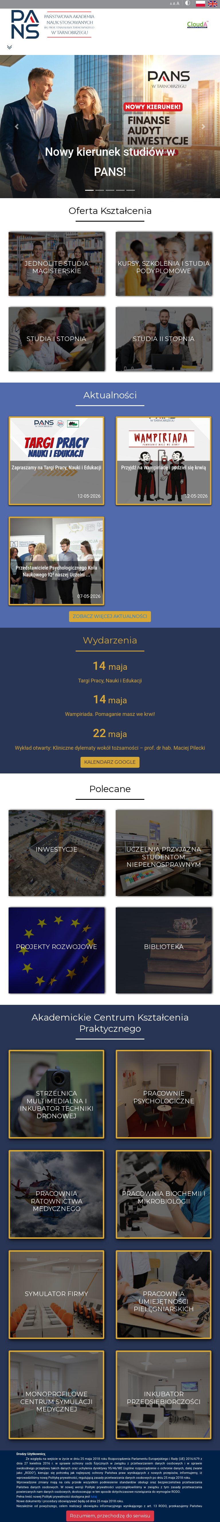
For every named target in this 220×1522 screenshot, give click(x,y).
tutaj (94, 1497)
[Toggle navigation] (9, 47)
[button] (16, 126)
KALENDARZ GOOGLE (110, 762)
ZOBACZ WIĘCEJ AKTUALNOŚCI (110, 616)
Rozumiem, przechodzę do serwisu (110, 1516)
